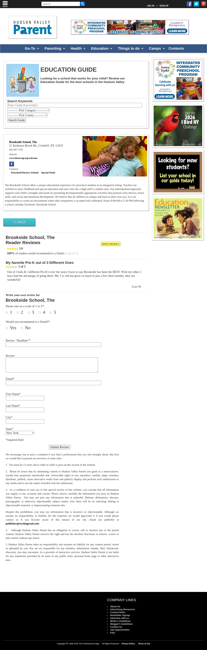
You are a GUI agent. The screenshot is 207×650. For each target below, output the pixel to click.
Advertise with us (119, 618)
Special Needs (48, 172)
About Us (115, 606)
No (27, 327)
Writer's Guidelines (120, 621)
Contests (176, 48)
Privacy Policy (128, 644)
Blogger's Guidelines (121, 624)
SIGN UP (163, 5)
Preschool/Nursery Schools (24, 172)
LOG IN (150, 5)
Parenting (52, 48)
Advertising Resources (122, 609)
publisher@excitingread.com (22, 523)
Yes (15, 327)
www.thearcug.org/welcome (23, 158)
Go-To (30, 48)
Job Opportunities (120, 629)
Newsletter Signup (120, 615)
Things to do (129, 48)
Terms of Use (144, 644)
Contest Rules (117, 612)
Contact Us (116, 627)
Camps (155, 48)
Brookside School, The (23, 142)
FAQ (112, 632)
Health (76, 48)
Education (100, 48)
